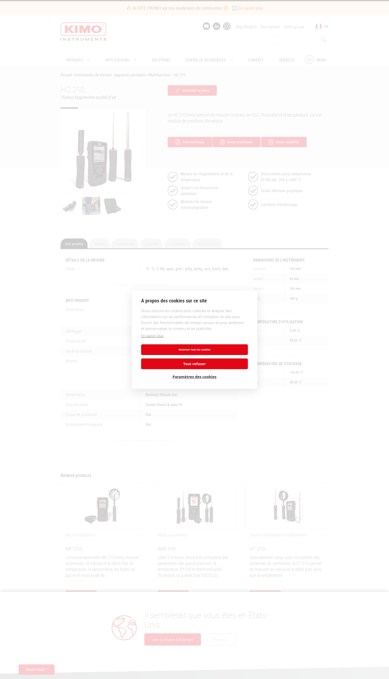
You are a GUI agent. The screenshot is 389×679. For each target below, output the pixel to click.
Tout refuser (222, 355)
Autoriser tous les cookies (167, 355)
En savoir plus (152, 341)
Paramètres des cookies (194, 369)
